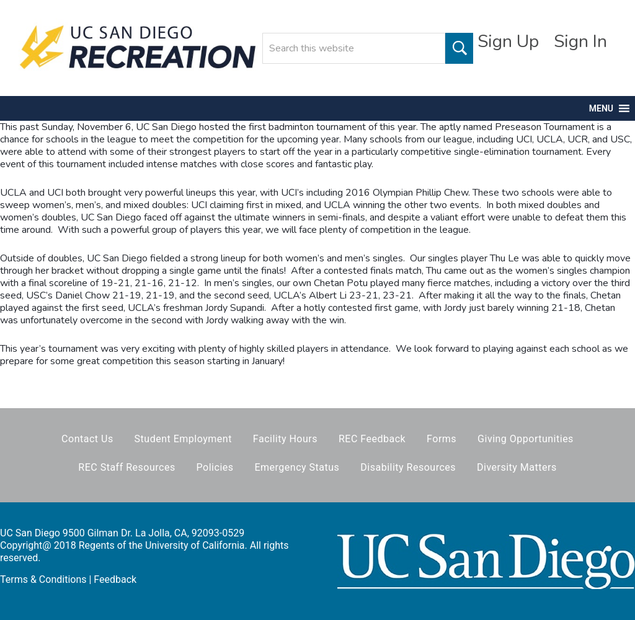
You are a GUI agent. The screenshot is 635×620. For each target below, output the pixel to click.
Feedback (115, 579)
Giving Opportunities (525, 439)
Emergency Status (296, 467)
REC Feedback (372, 439)
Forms (441, 439)
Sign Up (508, 41)
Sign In (580, 41)
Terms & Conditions (43, 579)
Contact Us (87, 439)
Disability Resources (408, 467)
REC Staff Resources (126, 467)
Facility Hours (285, 439)
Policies (215, 467)
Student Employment (183, 439)
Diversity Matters (517, 467)
